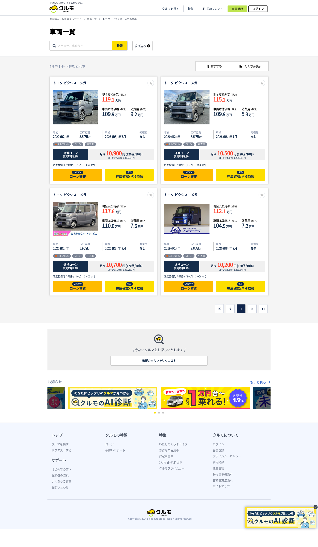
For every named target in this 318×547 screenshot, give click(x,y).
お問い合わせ (60, 487)
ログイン (258, 9)
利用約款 (218, 462)
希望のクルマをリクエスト (159, 360)
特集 (162, 435)
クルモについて (225, 435)
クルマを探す (170, 8)
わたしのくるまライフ (173, 444)
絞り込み (140, 46)
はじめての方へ (61, 469)
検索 (119, 45)
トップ (57, 435)
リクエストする (61, 450)
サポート (59, 460)
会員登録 (237, 9)
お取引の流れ (60, 475)
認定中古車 (166, 456)
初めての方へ (214, 8)
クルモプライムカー (172, 468)
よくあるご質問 (61, 481)
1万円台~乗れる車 (170, 462)
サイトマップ (221, 486)
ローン (109, 444)
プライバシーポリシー (227, 456)
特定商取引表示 (223, 474)
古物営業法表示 (223, 480)
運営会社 (218, 468)
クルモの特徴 (116, 435)
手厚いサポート (115, 450)
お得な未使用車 (169, 450)
